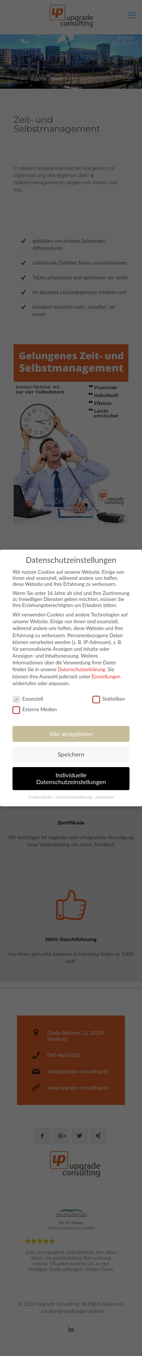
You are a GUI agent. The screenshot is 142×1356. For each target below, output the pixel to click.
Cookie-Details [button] (40, 797)
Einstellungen (106, 676)
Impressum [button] (105, 797)
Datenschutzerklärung (81, 669)
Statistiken (108, 699)
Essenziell (27, 699)
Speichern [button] (71, 754)
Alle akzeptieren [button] (70, 733)
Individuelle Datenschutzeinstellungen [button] (71, 778)
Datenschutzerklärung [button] (74, 797)
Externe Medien (34, 709)
